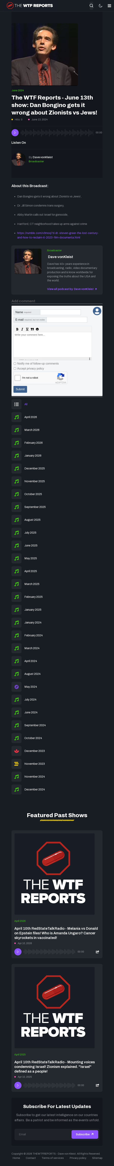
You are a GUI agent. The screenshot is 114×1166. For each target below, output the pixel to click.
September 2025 (35, 506)
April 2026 (30, 417)
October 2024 (33, 738)
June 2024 (17, 90)
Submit (20, 389)
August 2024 (32, 673)
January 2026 (32, 455)
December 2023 (34, 750)
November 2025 (34, 481)
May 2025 (30, 558)
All (25, 404)
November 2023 (34, 763)
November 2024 (34, 776)
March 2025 (31, 583)
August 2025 (32, 519)
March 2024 (32, 648)
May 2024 (30, 686)
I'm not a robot (30, 377)
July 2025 (30, 532)
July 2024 (30, 699)
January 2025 (32, 609)
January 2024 (33, 622)
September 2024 (35, 725)
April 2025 (30, 571)
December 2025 (34, 468)
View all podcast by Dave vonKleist (70, 289)
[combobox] (91, 5)
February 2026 (33, 442)
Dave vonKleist (60, 257)
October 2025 (33, 494)
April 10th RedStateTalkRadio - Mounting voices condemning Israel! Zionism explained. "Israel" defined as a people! (54, 1066)
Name (23, 312)
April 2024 (30, 661)
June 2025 (30, 545)
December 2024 (34, 789)
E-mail (30, 319)
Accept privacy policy (30, 368)
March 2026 (31, 429)
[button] (109, 6)
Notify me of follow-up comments (38, 363)
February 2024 (33, 635)
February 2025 (33, 596)
